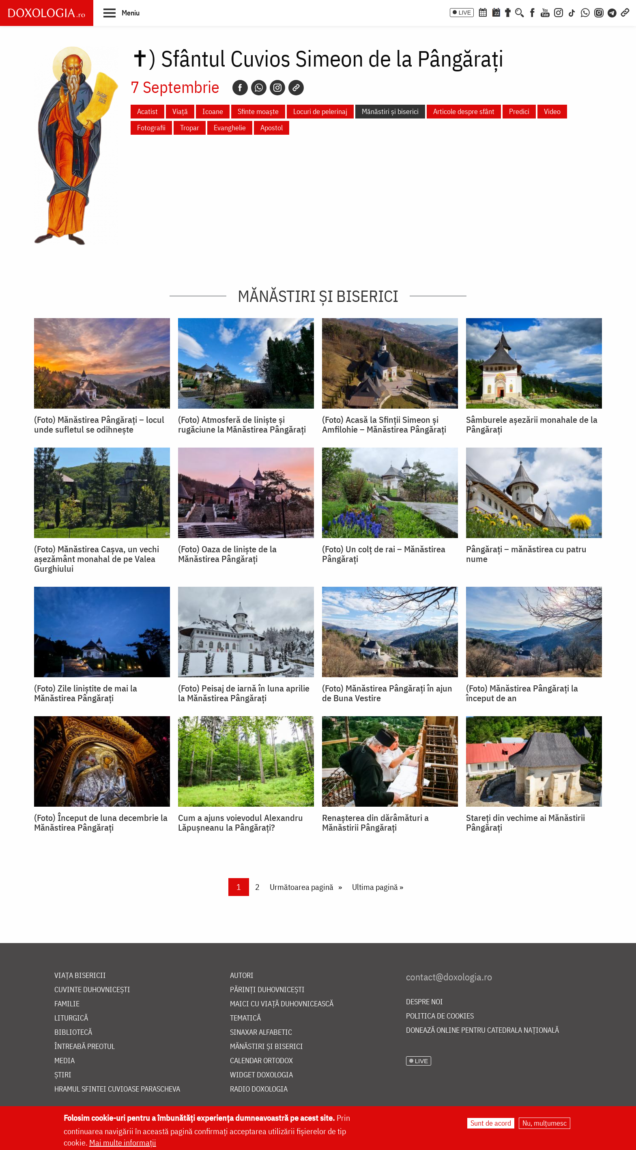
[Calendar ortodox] (482, 11)
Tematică (245, 1018)
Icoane (212, 111)
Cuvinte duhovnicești (92, 990)
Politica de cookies (440, 1016)
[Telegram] (612, 11)
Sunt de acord (491, 1123)
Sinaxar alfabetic (261, 1032)
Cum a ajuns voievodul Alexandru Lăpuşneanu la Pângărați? (240, 822)
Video (552, 111)
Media (64, 1061)
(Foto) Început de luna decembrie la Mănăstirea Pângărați (101, 822)
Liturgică (71, 1018)
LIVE (465, 12)
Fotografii (151, 127)
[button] (121, 12)
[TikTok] (572, 11)
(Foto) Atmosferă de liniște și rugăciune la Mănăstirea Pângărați (242, 424)
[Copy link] (296, 87)
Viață (180, 111)
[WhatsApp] (585, 11)
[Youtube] (545, 11)
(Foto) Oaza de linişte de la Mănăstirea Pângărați (227, 554)
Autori (242, 975)
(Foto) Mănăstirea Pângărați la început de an (522, 693)
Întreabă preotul (84, 1046)
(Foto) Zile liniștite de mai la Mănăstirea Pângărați (85, 693)
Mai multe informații (122, 1142)
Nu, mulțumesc (544, 1123)
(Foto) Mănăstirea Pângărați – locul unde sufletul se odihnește (99, 424)
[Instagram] (558, 11)
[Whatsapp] (258, 87)
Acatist (147, 111)
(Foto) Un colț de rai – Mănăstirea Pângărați (383, 554)
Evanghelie (230, 127)
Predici (519, 111)
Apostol (271, 127)
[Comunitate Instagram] (599, 11)
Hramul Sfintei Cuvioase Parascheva (117, 1089)
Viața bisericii (80, 975)
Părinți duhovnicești (267, 990)
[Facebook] (532, 11)
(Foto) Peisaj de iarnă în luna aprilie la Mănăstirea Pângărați (243, 693)
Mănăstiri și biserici (390, 111)
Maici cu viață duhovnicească (281, 1004)
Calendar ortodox (261, 1061)
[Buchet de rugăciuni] (508, 11)
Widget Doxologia (261, 1075)
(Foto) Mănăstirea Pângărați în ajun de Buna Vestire (387, 693)
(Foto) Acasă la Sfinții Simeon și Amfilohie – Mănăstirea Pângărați (384, 424)
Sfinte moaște (258, 111)
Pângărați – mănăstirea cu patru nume (526, 554)
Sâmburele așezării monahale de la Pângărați (531, 424)
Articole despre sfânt (463, 111)
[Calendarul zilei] (496, 11)
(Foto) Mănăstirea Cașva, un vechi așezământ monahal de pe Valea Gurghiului (96, 558)
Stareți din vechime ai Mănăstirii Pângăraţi (525, 822)
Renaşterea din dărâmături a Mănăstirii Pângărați (375, 822)
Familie (67, 1004)
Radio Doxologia (259, 1089)
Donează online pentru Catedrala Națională (482, 1030)
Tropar (189, 127)
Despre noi (424, 1002)
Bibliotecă (73, 1032)
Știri (62, 1075)
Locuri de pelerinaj (320, 111)
